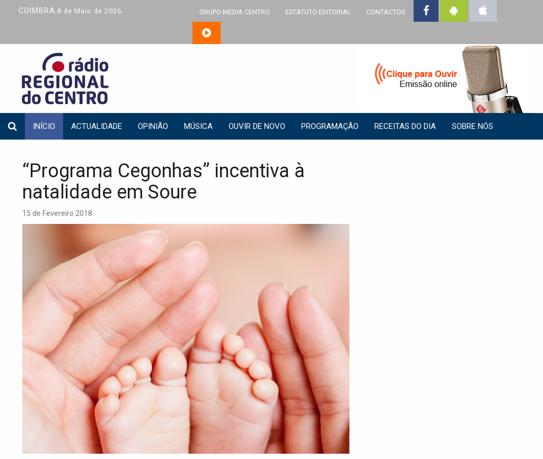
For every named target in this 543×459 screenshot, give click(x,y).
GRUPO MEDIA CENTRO (234, 12)
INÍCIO (44, 126)
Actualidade (96, 126)
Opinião (153, 126)
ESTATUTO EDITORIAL (318, 12)
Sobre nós (472, 126)
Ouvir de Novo (257, 126)
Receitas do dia (405, 126)
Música (198, 126)
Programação (329, 126)
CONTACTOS (385, 12)
